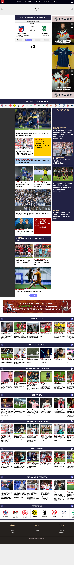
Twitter (61, 549)
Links (61, 556)
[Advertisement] (37, 25)
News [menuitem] (19, 2)
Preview (38, 61)
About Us (12, 549)
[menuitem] (8, 1)
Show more (33, 316)
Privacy (37, 551)
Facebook (61, 551)
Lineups (19, 61)
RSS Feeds (61, 554)
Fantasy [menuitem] (46, 2)
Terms (37, 549)
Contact (12, 551)
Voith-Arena (32, 44)
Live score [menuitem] (28, 2)
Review (46, 61)
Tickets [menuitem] (54, 2)
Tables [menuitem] (37, 2)
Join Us (12, 554)
